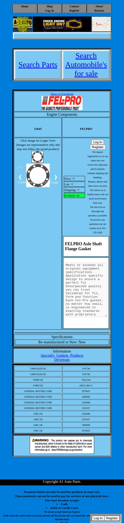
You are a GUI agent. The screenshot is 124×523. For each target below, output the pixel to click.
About (99, 6)
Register (74, 10)
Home (24, 6)
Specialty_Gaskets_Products (62, 355)
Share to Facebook (62, 94)
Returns (99, 10)
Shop (50, 6)
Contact (74, 6)
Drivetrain (62, 360)
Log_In (49, 10)
